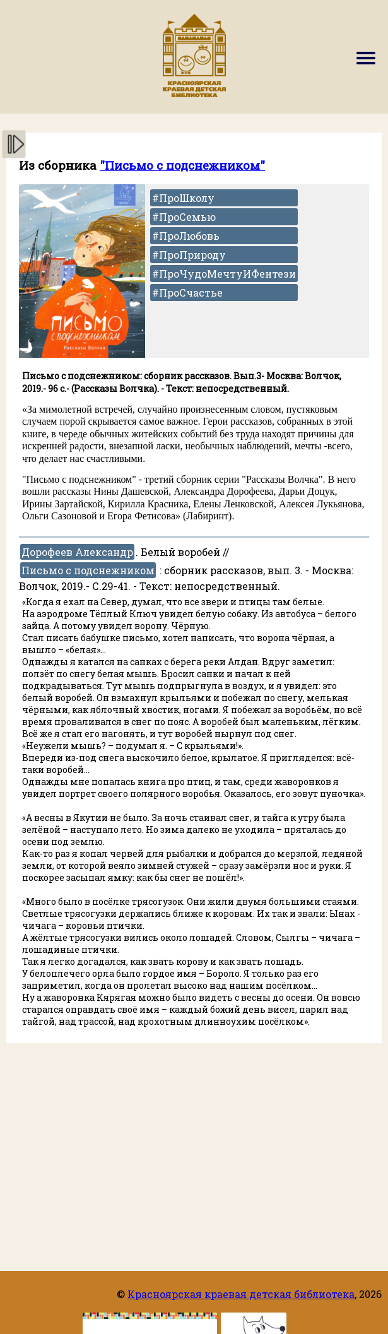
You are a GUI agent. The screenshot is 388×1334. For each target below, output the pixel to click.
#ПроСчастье (187, 292)
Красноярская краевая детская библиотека (241, 1294)
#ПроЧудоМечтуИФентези (224, 273)
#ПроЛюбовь (186, 235)
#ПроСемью (184, 216)
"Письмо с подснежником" (182, 165)
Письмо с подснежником (88, 570)
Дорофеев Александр (77, 551)
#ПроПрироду (189, 254)
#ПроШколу (183, 197)
